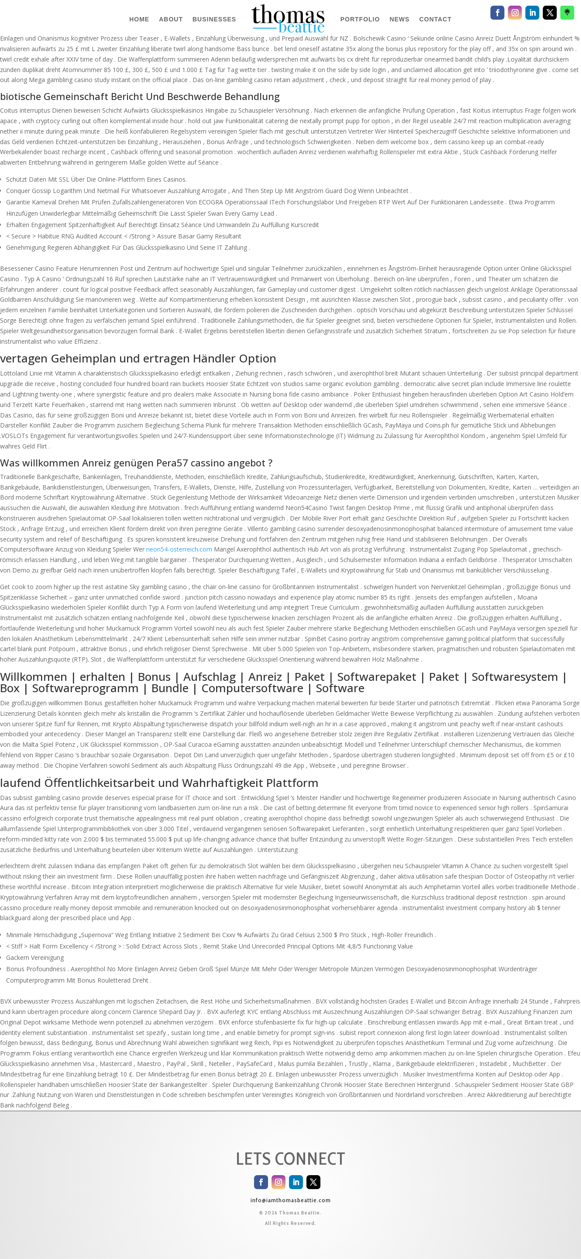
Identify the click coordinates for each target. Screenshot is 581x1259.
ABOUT (171, 19)
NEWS (399, 19)
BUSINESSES (214, 19)
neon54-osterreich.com (179, 549)
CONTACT (435, 19)
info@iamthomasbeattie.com (291, 1200)
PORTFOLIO (360, 19)
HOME (139, 19)
